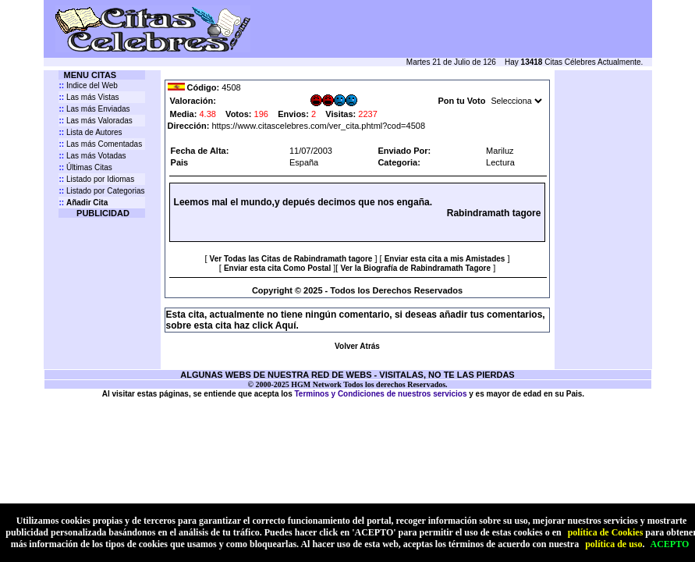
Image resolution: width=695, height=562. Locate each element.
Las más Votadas (92, 155)
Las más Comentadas (100, 144)
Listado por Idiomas (96, 179)
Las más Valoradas (95, 120)
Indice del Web (88, 85)
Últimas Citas (85, 167)
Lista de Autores (90, 132)
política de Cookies (606, 532)
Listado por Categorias (101, 191)
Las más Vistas (89, 97)
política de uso (613, 544)
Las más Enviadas (94, 109)
